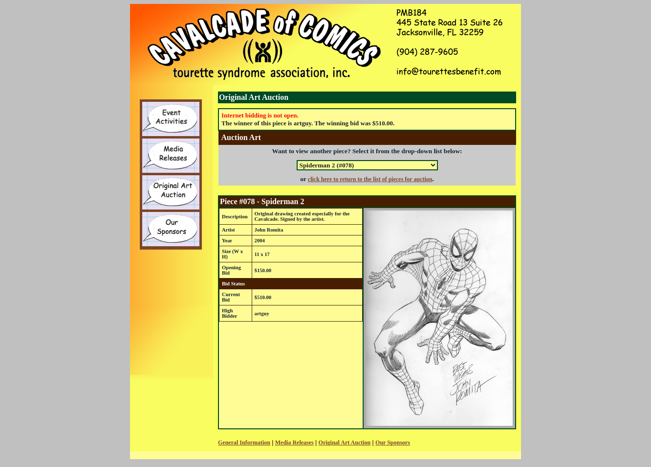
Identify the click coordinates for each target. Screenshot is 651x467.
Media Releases (294, 442)
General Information (244, 442)
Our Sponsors (392, 442)
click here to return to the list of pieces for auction (370, 179)
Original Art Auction (345, 442)
